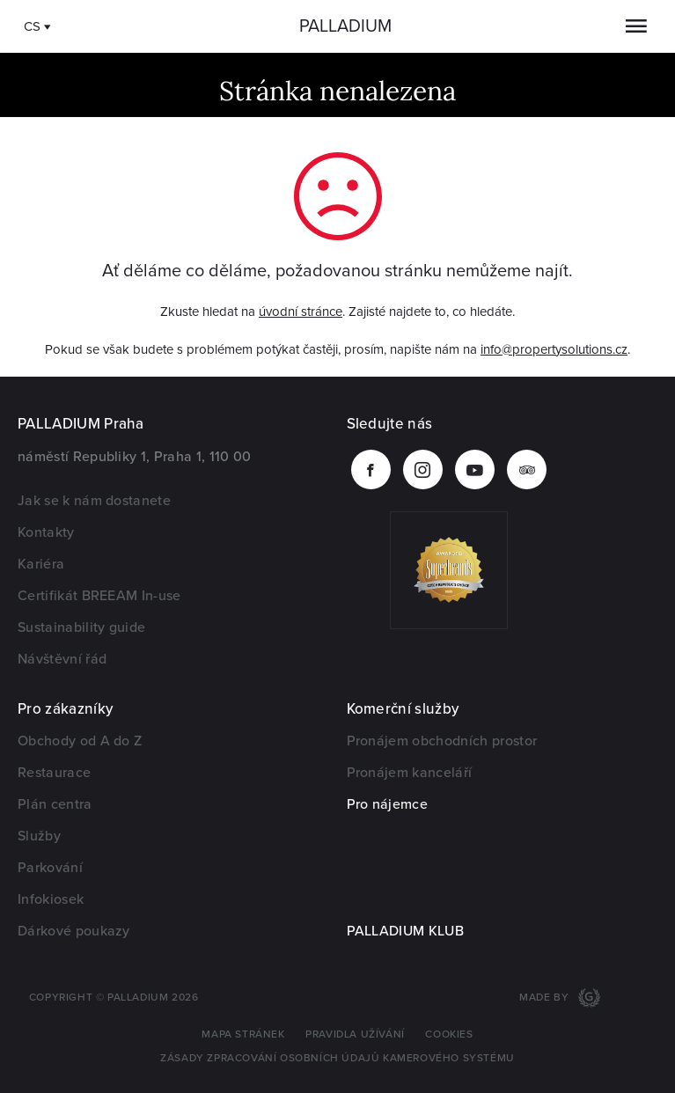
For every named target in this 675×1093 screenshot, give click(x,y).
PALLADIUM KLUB (405, 931)
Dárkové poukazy (74, 931)
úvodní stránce (300, 311)
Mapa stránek (243, 1034)
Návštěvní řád (62, 659)
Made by (545, 997)
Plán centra (55, 804)
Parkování (50, 868)
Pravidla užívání (355, 1034)
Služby (39, 836)
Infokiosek (51, 899)
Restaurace (54, 772)
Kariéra (41, 564)
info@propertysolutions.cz (554, 349)
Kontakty (46, 532)
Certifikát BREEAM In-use (99, 596)
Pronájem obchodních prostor (442, 741)
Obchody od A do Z (80, 741)
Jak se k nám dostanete (94, 501)
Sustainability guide (81, 627)
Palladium (345, 26)
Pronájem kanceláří (410, 772)
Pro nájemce (388, 804)
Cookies (449, 1034)
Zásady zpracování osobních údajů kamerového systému (337, 1058)
